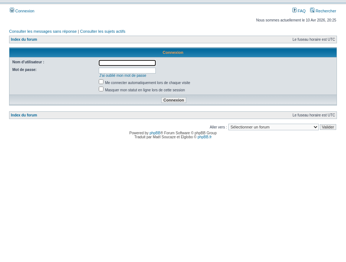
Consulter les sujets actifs (102, 31)
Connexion (22, 11)
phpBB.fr (205, 137)
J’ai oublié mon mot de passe (122, 76)
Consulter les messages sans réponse (43, 31)
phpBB (155, 133)
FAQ (299, 11)
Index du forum (24, 39)
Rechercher (323, 11)
